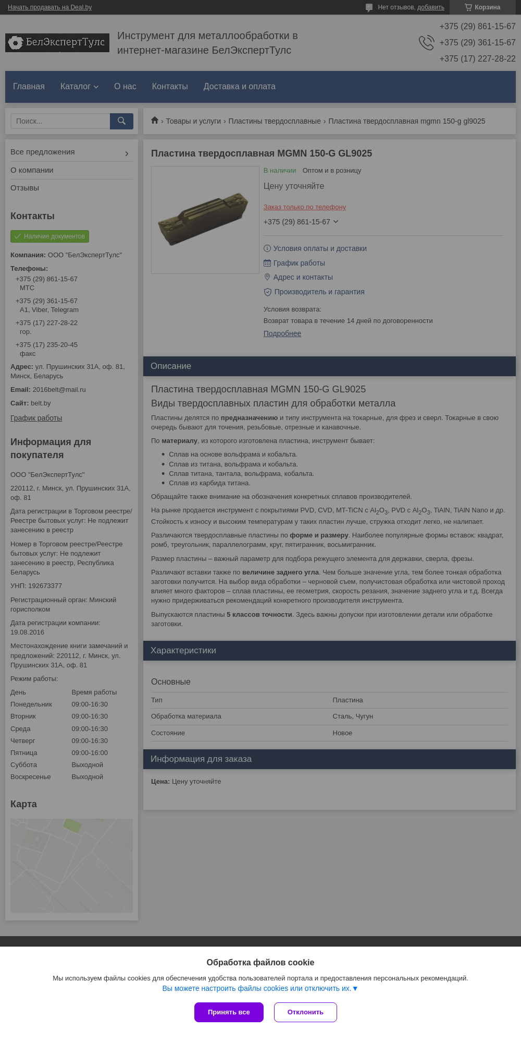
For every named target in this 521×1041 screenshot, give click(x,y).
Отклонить (306, 1012)
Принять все (229, 1012)
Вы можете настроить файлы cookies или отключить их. (256, 988)
